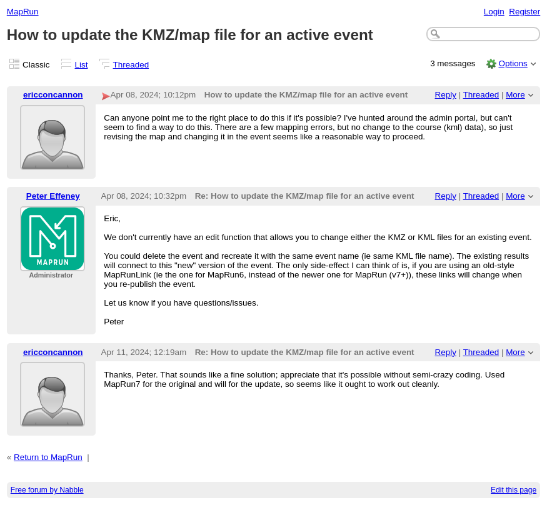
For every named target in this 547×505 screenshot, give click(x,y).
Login (494, 11)
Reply (445, 94)
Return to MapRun (48, 457)
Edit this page (513, 490)
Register (524, 11)
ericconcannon (53, 94)
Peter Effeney (53, 196)
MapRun (23, 11)
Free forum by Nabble (47, 490)
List (81, 64)
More (515, 94)
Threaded (131, 64)
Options (512, 63)
